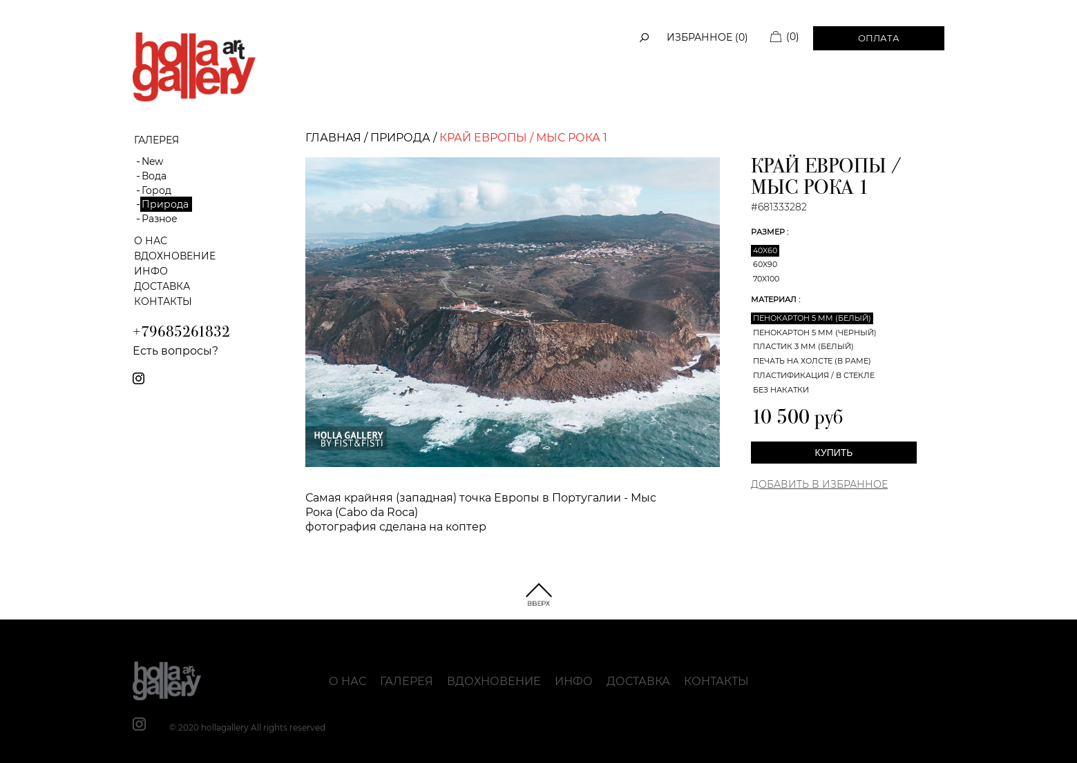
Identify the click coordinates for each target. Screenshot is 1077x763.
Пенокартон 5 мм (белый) (812, 318)
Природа (165, 204)
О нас (150, 241)
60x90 (765, 264)
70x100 (766, 279)
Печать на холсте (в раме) (812, 361)
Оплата (878, 37)
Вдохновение (175, 256)
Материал (775, 299)
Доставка (162, 286)
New (152, 161)
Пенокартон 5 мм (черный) (815, 332)
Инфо (151, 271)
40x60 (765, 250)
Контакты (163, 301)
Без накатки (781, 390)
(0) (792, 36)
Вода (154, 176)
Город (156, 190)
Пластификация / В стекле (814, 375)
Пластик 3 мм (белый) (803, 346)
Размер (769, 232)
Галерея (406, 681)
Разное (160, 218)
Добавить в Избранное (819, 484)
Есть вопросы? (175, 350)
